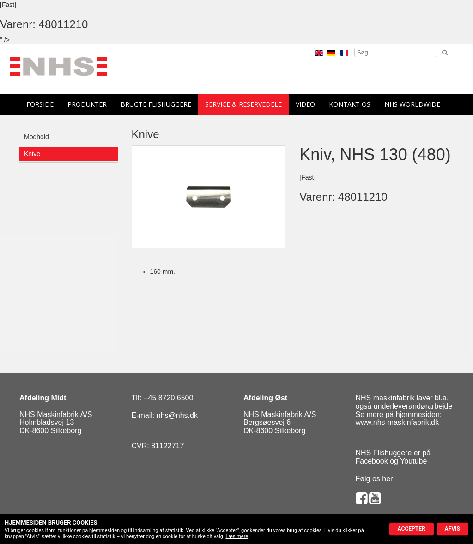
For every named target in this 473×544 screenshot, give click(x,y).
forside (40, 104)
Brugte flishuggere (156, 104)
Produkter (87, 104)
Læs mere (237, 536)
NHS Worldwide (412, 104)
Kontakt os (349, 104)
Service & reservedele (243, 104)
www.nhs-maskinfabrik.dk (397, 422)
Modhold (36, 136)
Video (305, 104)
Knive (32, 153)
